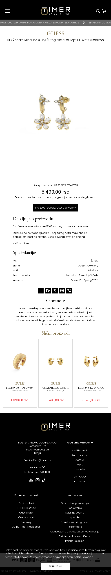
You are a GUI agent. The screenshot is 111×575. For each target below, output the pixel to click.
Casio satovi (26, 503)
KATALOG (79, 481)
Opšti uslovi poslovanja (75, 503)
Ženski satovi (79, 455)
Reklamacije (75, 527)
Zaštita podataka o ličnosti (75, 536)
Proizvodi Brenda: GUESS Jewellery (55, 207)
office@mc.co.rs (41, 460)
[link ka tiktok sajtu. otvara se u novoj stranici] (43, 482)
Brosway (26, 522)
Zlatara (79, 460)
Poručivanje (75, 508)
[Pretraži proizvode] (98, 11)
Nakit (79, 464)
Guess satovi (26, 517)
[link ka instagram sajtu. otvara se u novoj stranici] (37, 482)
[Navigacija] (7, 11)
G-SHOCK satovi (26, 508)
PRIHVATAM (55, 566)
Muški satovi (79, 450)
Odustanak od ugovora (74, 522)
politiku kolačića (83, 557)
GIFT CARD (80, 476)
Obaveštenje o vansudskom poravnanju (74, 531)
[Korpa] (104, 11)
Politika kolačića (74, 541)
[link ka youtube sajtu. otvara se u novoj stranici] (31, 482)
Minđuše (80, 469)
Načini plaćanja (74, 512)
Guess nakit (26, 512)
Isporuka (75, 517)
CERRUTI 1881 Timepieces (26, 527)
